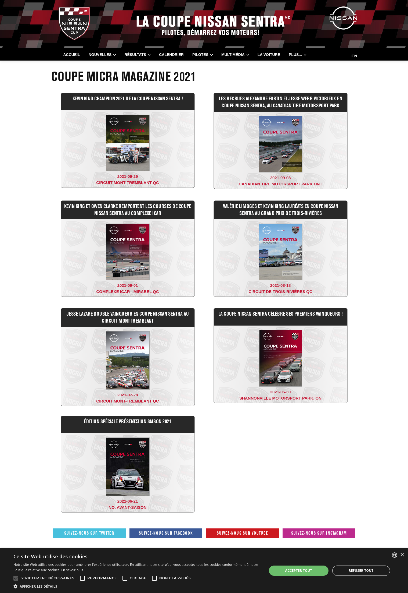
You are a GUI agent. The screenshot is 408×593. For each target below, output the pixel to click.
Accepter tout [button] (298, 570)
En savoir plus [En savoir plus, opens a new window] (72, 570)
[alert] (204, 570)
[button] (136, 586)
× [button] (402, 555)
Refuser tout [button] (361, 570)
